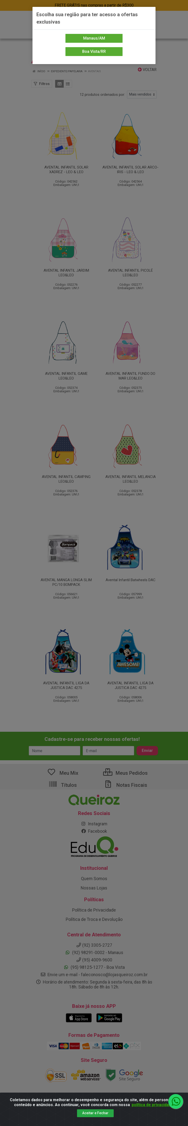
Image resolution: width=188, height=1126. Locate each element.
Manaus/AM (94, 38)
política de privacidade (152, 1104)
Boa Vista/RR (94, 51)
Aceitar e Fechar (95, 1113)
